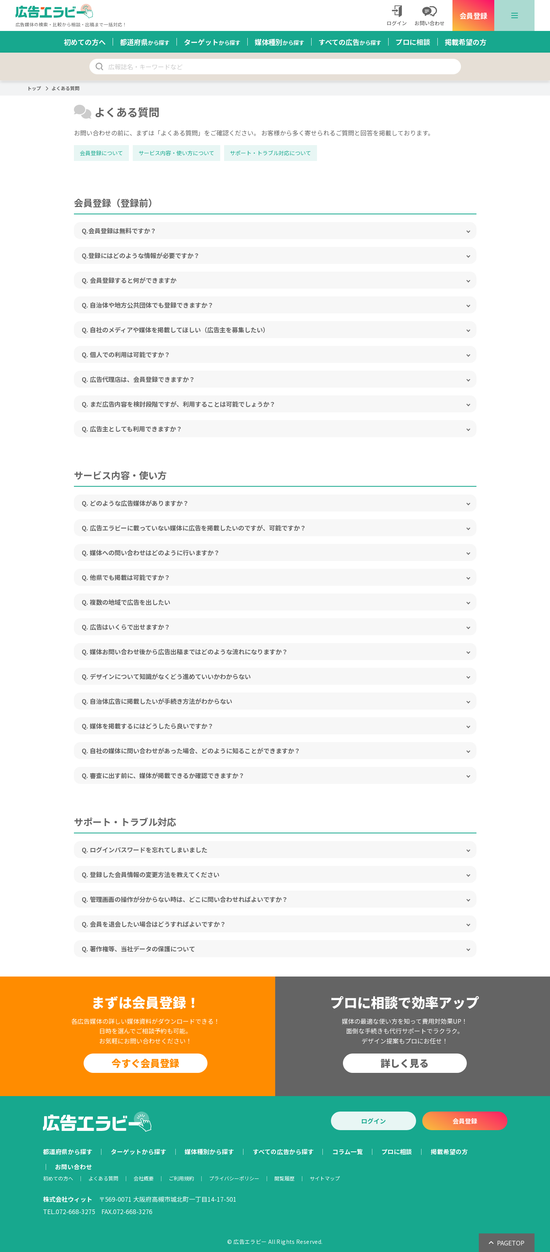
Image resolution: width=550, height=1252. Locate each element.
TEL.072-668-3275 (69, 1211)
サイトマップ (325, 1178)
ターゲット (212, 42)
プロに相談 (413, 42)
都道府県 (145, 42)
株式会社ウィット (68, 1199)
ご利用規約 (181, 1178)
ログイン (373, 1120)
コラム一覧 (347, 1151)
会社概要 (144, 1178)
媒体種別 (279, 42)
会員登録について (101, 153)
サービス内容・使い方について (176, 153)
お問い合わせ (73, 1166)
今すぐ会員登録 (145, 1063)
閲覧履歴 (284, 1178)
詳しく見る (404, 1063)
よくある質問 (103, 1178)
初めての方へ (85, 42)
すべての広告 (350, 42)
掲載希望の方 (466, 42)
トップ (34, 88)
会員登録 (473, 15)
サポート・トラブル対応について (270, 153)
